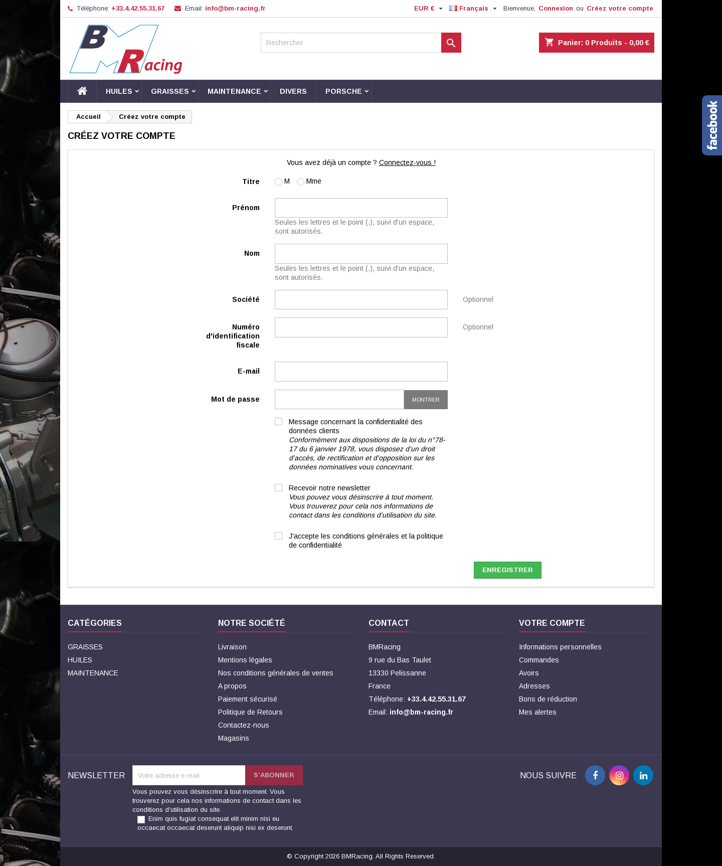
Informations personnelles (560, 647)
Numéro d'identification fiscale (233, 336)
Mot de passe (235, 399)
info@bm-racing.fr (235, 8)
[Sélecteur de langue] (474, 8)
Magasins (233, 738)
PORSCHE (343, 91)
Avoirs (529, 673)
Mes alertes (538, 712)
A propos (232, 686)
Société (246, 299)
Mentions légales (245, 660)
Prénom (246, 208)
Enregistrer (507, 570)
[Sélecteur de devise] (429, 8)
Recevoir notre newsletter (363, 501)
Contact (389, 623)
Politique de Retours (250, 712)
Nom (252, 253)
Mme (309, 181)
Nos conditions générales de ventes (275, 673)
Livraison (232, 647)
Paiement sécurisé (247, 699)
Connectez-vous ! (407, 162)
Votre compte (552, 623)
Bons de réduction (548, 699)
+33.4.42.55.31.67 (137, 8)
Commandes (539, 660)
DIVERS (293, 91)
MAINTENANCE (234, 91)
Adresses (534, 686)
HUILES (119, 91)
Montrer (426, 400)
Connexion (555, 8)
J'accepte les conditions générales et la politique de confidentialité (366, 540)
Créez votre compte (620, 8)
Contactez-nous (243, 725)
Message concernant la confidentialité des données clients (367, 444)
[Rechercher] (361, 43)
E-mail (249, 371)
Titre (251, 182)
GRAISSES (170, 91)
